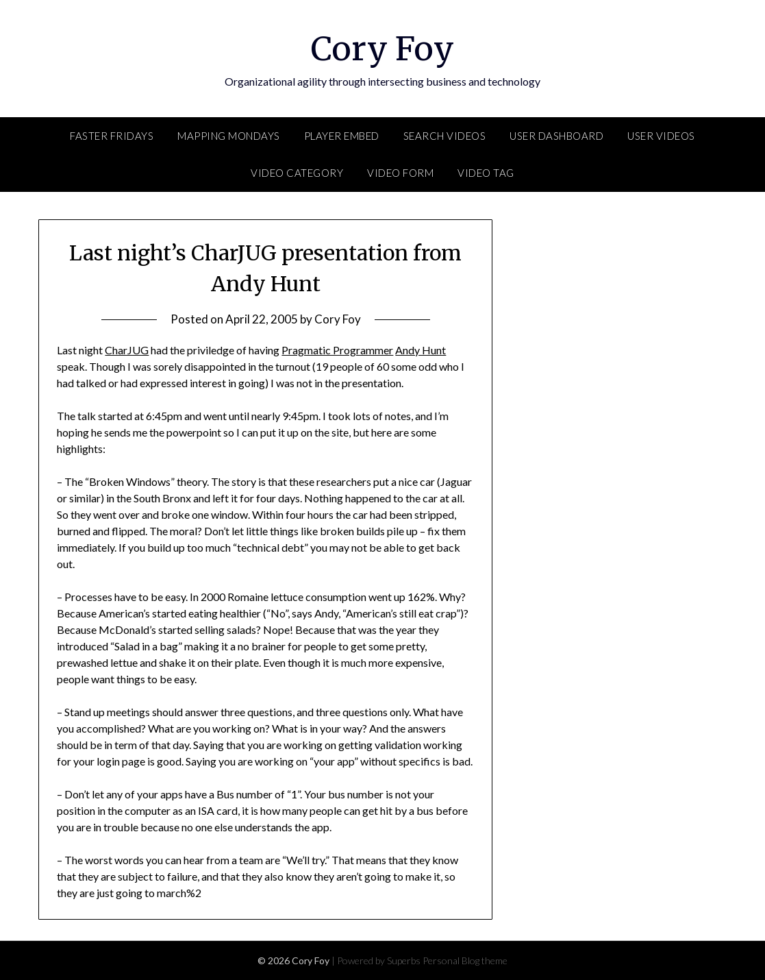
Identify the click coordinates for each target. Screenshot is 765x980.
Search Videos (444, 136)
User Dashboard (556, 136)
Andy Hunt (420, 349)
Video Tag (485, 173)
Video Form (400, 173)
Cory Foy (382, 48)
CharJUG (127, 349)
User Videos (661, 136)
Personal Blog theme (465, 960)
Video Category (297, 173)
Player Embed (341, 136)
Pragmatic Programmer (337, 349)
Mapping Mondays (228, 136)
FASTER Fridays (111, 136)
